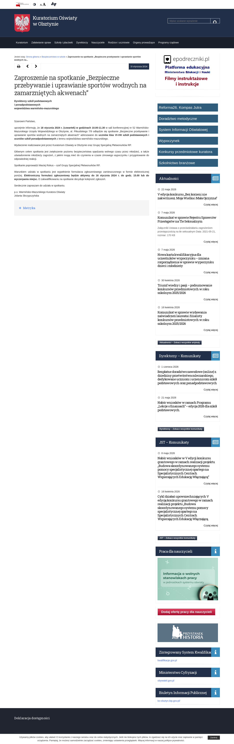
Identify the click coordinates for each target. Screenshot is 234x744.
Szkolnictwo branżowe (177, 163)
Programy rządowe (168, 42)
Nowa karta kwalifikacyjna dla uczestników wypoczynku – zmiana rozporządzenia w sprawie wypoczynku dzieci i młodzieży (186, 260)
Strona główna (32, 57)
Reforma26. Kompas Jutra (180, 107)
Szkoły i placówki (63, 42)
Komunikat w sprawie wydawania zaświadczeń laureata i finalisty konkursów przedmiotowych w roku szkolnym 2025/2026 (183, 318)
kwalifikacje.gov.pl (167, 660)
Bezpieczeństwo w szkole (53, 57)
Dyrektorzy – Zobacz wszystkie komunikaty (180, 429)
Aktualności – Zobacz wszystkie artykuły (179, 342)
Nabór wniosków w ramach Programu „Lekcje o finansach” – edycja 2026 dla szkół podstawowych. (187, 406)
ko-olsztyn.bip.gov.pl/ (169, 700)
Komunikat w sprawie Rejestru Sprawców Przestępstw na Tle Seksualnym (187, 219)
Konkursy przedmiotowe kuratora (185, 152)
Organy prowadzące (144, 42)
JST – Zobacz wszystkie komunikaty (177, 538)
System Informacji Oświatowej (183, 130)
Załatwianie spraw (41, 42)
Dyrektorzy (82, 42)
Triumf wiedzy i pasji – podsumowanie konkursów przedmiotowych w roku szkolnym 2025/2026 (185, 289)
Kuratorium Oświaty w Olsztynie (55, 21)
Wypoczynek (169, 141)
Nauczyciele (98, 42)
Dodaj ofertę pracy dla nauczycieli (186, 612)
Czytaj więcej (211, 204)
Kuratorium (22, 42)
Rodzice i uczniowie (118, 42)
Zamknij (213, 738)
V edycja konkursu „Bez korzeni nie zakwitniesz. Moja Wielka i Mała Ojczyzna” (187, 196)
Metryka (28, 208)
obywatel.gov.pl (166, 680)
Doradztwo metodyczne (178, 119)
